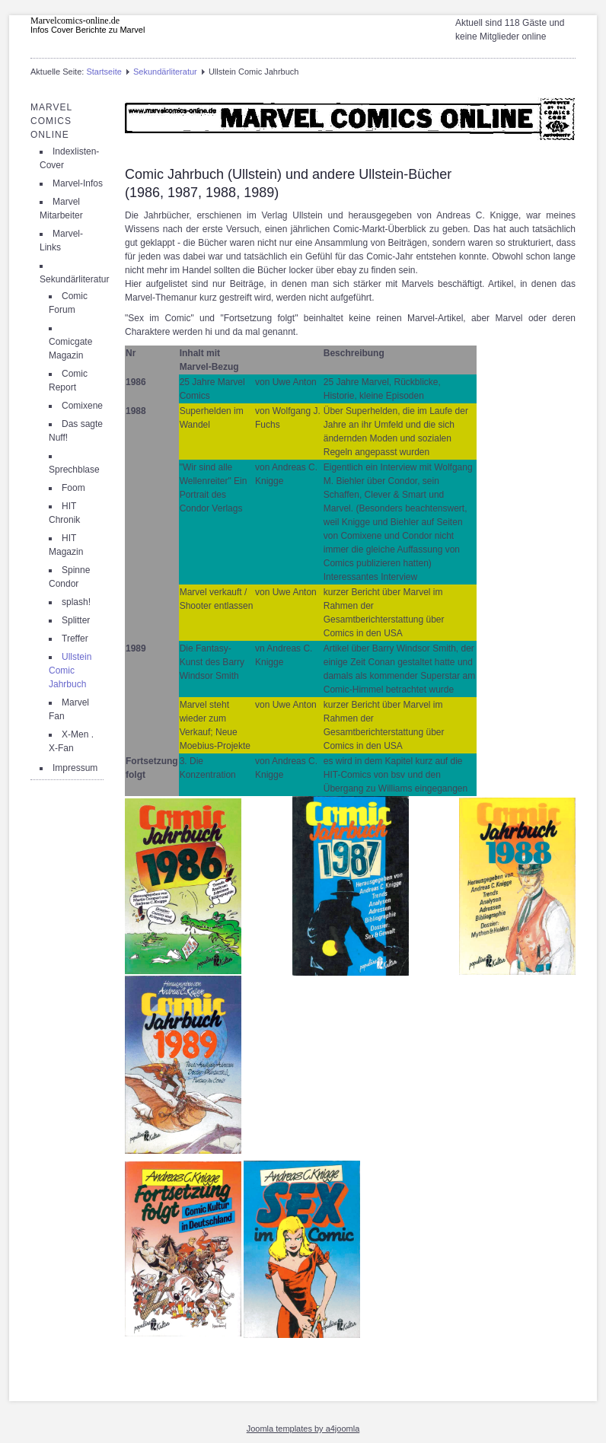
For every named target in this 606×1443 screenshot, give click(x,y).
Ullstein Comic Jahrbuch (70, 670)
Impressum (75, 768)
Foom (73, 488)
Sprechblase (74, 469)
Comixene (82, 405)
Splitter (76, 620)
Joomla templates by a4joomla (303, 1428)
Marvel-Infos (78, 183)
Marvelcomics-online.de (75, 20)
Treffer (75, 638)
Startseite (103, 71)
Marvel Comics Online (51, 121)
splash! (76, 602)
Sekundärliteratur (165, 71)
